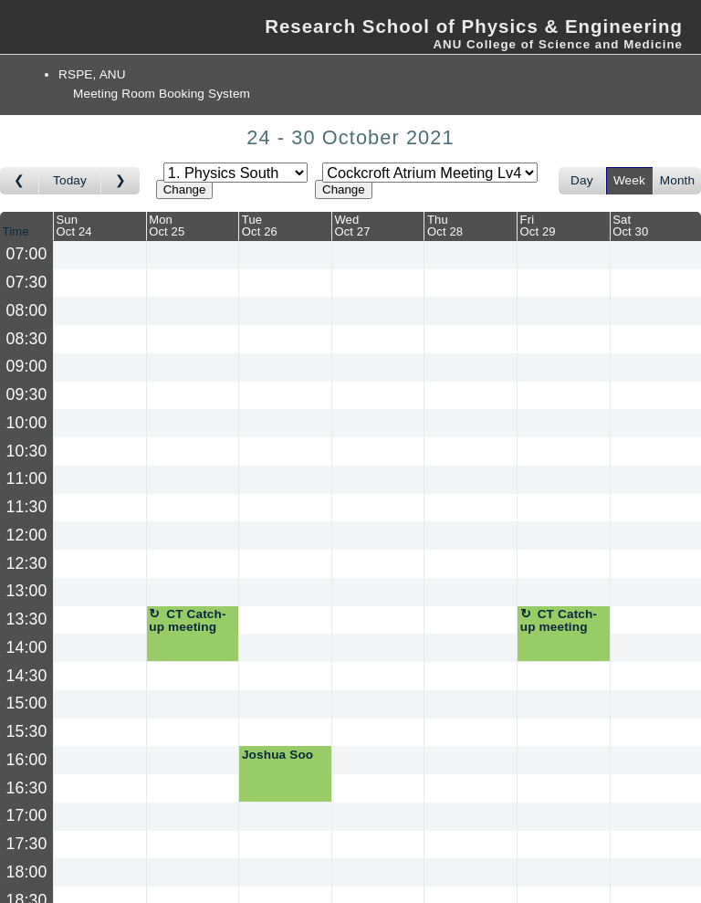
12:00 (26, 535)
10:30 (26, 451)
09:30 (26, 394)
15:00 (26, 703)
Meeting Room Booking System (161, 93)
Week (629, 180)
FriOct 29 (538, 225)
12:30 (26, 563)
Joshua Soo (277, 754)
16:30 (26, 788)
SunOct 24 (74, 225)
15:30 (26, 731)
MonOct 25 (166, 225)
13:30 (26, 619)
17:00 (26, 815)
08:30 (26, 339)
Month (677, 180)
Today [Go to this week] (70, 180)
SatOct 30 (630, 225)
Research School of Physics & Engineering (474, 26)
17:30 (26, 844)
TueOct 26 (259, 225)
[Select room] (430, 173)
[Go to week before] (19, 180)
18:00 (26, 872)
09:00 (26, 366)
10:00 (26, 423)
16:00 (26, 760)
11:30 (26, 507)
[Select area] (235, 173)
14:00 (26, 647)
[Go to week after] (120, 180)
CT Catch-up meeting (187, 620)
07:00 (26, 254)
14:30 (26, 676)
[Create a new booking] (100, 255)
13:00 (26, 591)
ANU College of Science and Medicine (558, 44)
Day (581, 180)
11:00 (26, 478)
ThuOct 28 (445, 225)
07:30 (26, 282)
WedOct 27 (352, 225)
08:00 (26, 310)
